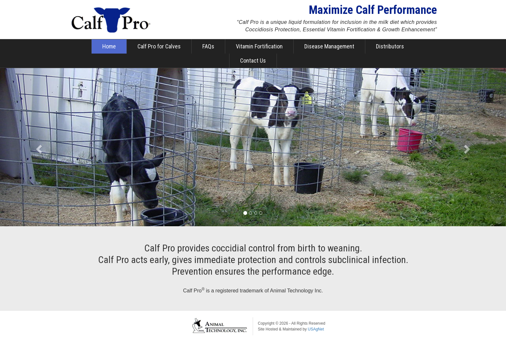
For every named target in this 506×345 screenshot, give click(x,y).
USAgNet (316, 329)
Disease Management (329, 46)
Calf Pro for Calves (159, 46)
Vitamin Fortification (259, 46)
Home (109, 46)
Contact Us (253, 60)
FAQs (208, 46)
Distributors (390, 46)
